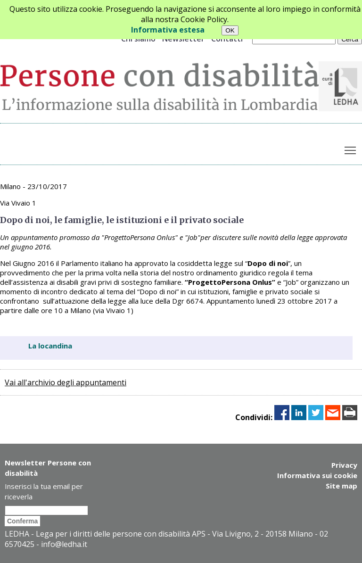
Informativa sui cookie (317, 475)
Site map (341, 485)
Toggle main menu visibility (351, 148)
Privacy (344, 465)
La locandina (50, 345)
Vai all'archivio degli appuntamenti (65, 382)
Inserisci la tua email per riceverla (44, 491)
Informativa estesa (168, 30)
